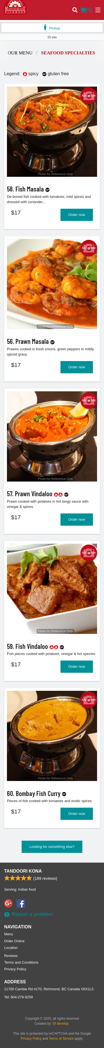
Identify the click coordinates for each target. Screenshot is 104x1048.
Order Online (14, 941)
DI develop (61, 1024)
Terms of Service (61, 1039)
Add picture (89, 95)
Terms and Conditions (21, 962)
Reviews (10, 956)
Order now (76, 215)
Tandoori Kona (23, 871)
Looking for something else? (52, 847)
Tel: (18, 997)
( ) (86, 10)
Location (10, 948)
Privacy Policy (15, 969)
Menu (8, 934)
